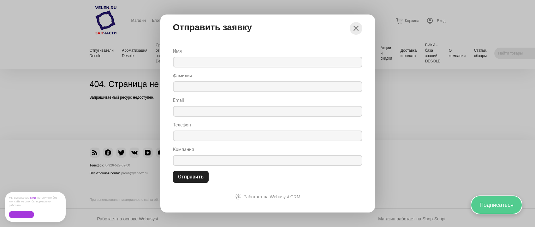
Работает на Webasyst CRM (271, 197)
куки (33, 197)
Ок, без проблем (21, 214)
